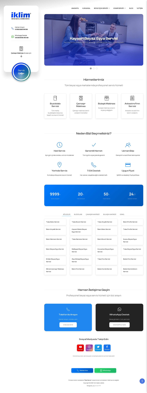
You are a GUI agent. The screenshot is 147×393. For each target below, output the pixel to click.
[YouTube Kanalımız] (75, 347)
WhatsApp (105, 370)
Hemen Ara (81, 370)
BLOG (131, 8)
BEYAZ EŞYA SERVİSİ (102, 8)
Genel (122, 220)
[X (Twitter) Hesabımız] (100, 347)
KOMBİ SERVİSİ (119, 8)
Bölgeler (66, 220)
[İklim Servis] (21, 15)
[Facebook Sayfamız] (112, 347)
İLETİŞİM (140, 8)
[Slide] (91, 68)
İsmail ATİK (98, 385)
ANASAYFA (75, 8)
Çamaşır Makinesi (92, 220)
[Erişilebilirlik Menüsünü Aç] (142, 381)
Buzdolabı (78, 220)
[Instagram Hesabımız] (87, 347)
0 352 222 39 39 (68, 323)
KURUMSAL (86, 8)
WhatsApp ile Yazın (119, 323)
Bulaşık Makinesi (109, 220)
